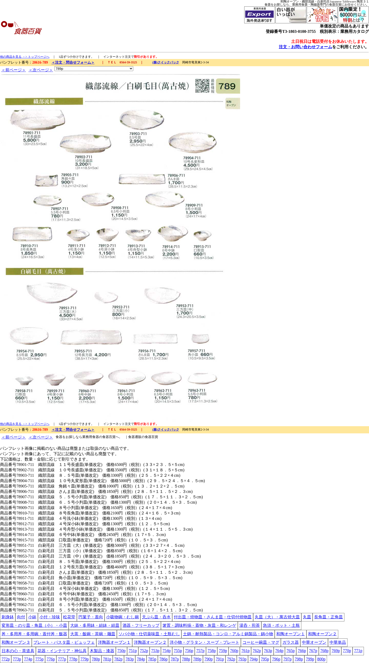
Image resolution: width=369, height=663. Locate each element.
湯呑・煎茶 (249, 625)
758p (212, 650)
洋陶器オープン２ (150, 642)
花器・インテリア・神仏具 (62, 651)
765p (290, 650)
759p (223, 650)
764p (279, 650)
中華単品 (338, 642)
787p (175, 659)
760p (234, 650)
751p (133, 650)
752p (144, 650)
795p (265, 659)
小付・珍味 (49, 617)
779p (84, 659)
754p (166, 650)
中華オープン (314, 642)
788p (186, 659)
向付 (21, 617)
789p (197, 659)
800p (321, 659)
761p (245, 650)
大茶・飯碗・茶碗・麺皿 (92, 634)
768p (324, 650)
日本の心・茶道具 (18, 651)
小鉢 (32, 617)
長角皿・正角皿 (328, 617)
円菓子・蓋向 (90, 617)
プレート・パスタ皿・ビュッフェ (64, 642)
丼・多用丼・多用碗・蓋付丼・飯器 (34, 634)
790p (208, 659)
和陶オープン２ (322, 634)
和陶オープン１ (290, 634)
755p (178, 650)
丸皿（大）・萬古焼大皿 (277, 617)
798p (299, 659)
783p (130, 659)
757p (200, 650)
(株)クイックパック (165, 62)
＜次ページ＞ (40, 70)
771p (358, 650)
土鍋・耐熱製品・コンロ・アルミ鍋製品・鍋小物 (228, 634)
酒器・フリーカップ (140, 625)
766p (302, 650)
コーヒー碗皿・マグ (260, 642)
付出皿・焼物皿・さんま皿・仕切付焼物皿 (213, 617)
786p (163, 659)
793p (242, 659)
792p (231, 659)
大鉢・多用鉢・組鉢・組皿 (94, 625)
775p (39, 659)
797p (287, 659)
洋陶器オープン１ (114, 642)
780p (96, 659)
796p (276, 659)
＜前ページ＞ (13, 70)
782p (118, 659)
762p (257, 650)
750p (121, 650)
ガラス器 (290, 642)
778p (73, 659)
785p (152, 659)
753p (155, 650)
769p (336, 650)
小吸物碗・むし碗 (122, 617)
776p (51, 659)
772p (6, 659)
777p (62, 659)
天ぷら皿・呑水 (156, 617)
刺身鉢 (8, 617)
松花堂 (69, 617)
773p (17, 659)
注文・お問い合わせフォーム (305, 47)
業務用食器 (300, 4)
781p (107, 659)
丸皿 (307, 617)
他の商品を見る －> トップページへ (24, 57)
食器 (267, 4)
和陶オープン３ (16, 642)
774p (28, 659)
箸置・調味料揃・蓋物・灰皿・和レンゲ (199, 625)
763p (268, 650)
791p (220, 659)
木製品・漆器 (102, 651)
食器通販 (134, 437)
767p (313, 650)
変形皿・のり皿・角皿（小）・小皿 (34, 625)
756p (189, 650)
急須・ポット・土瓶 (281, 625)
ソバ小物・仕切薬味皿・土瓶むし (149, 634)
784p (141, 659)
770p (347, 650)
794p (254, 659)
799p (310, 659)
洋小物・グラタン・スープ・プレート (204, 642)
